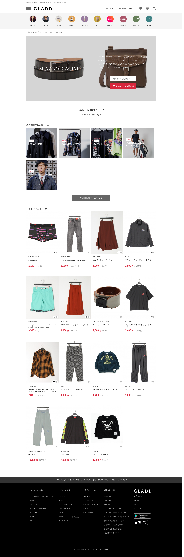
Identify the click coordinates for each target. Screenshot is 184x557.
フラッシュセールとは (91, 500)
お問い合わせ (88, 513)
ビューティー (63, 521)
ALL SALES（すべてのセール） (42, 496)
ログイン (109, 8)
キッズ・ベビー (64, 508)
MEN (32, 500)
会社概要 (107, 496)
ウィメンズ (62, 496)
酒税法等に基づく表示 (112, 533)
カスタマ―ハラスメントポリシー (116, 517)
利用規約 (107, 504)
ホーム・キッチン (65, 504)
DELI (32, 521)
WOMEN (33, 504)
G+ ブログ (137, 508)
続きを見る (127, 67)
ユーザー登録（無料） (125, 8)
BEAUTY (33, 513)
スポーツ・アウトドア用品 (68, 517)
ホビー (61, 513)
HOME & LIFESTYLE (38, 508)
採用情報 (107, 500)
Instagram (137, 500)
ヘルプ (85, 508)
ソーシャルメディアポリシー (115, 513)
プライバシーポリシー (112, 508)
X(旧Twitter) (138, 496)
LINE (136, 504)
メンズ (61, 500)
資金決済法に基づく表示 (113, 529)
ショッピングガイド (90, 504)
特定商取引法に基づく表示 (114, 521)
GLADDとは (87, 496)
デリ (60, 525)
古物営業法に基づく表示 (113, 525)
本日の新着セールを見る (91, 198)
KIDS (32, 517)
